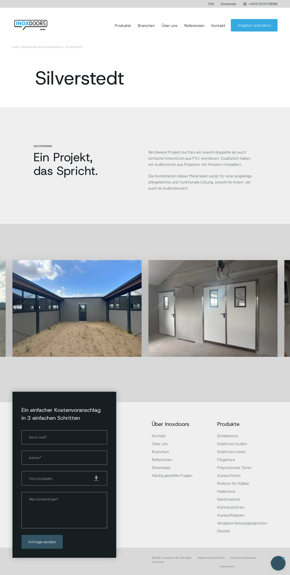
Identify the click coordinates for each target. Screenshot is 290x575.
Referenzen (194, 25)
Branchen (146, 25)
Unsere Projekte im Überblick (43, 46)
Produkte (123, 25)
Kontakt (218, 25)
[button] (278, 563)
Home (15, 46)
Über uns (169, 25)
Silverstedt (74, 46)
